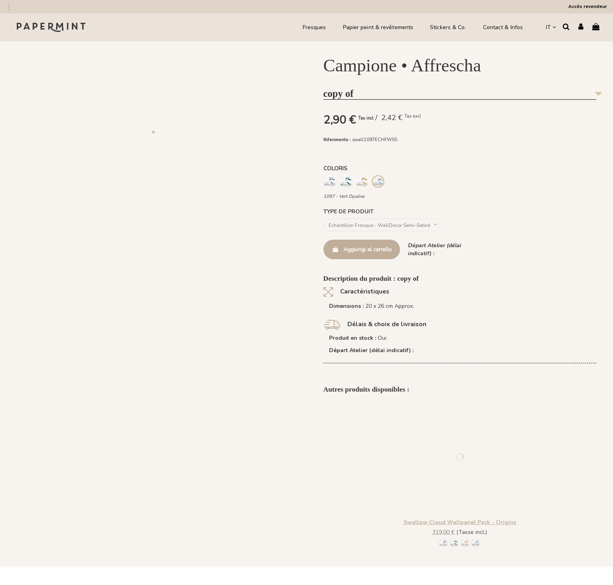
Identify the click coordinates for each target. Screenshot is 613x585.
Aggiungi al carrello (362, 251)
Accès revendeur (587, 6)
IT (551, 27)
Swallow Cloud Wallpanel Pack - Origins (460, 524)
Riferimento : (337, 140)
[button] (153, 132)
